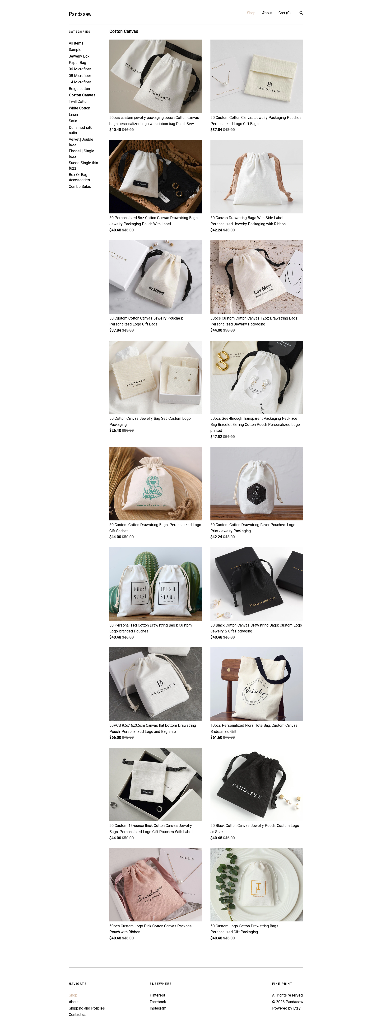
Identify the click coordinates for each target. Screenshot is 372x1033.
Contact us (77, 1014)
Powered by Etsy (286, 1008)
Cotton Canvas (82, 95)
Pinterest (157, 995)
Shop (251, 13)
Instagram (158, 1008)
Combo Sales (80, 186)
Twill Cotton (78, 101)
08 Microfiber (80, 75)
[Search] (301, 13)
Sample (75, 49)
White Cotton (79, 108)
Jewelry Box (79, 56)
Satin (73, 121)
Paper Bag (77, 62)
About (267, 13)
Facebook (158, 1002)
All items (76, 43)
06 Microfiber (80, 69)
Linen (73, 114)
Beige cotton (79, 88)
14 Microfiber (80, 82)
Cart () (285, 13)
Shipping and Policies (87, 1008)
